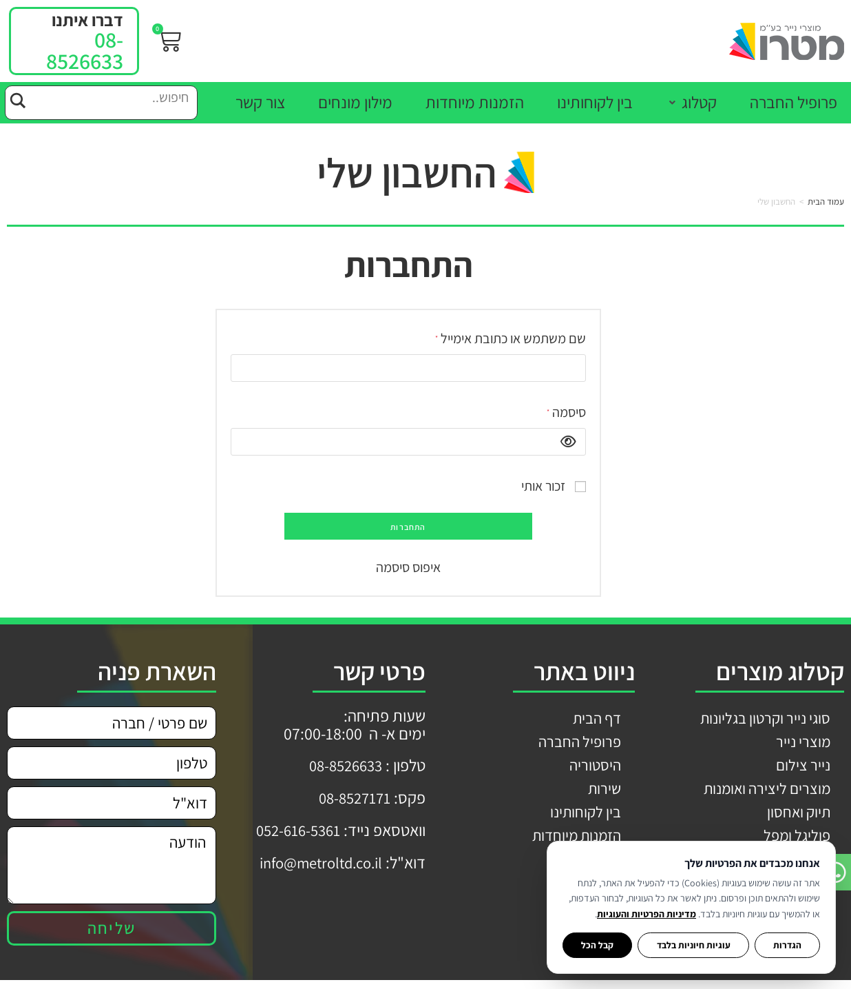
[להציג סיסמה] (564, 441)
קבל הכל (597, 945)
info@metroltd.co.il (315, 860)
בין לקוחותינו (583, 818)
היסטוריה (594, 768)
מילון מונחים (584, 868)
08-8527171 (351, 797)
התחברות (407, 527)
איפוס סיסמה (408, 567)
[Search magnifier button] (17, 98)
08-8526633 (84, 50)
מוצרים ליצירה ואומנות (762, 793)
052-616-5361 (294, 828)
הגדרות (787, 945)
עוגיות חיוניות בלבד (694, 945)
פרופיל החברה (577, 744)
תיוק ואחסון (796, 818)
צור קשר (596, 892)
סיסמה (565, 410)
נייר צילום (802, 768)
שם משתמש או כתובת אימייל (509, 336)
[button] (691, 102)
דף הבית (594, 719)
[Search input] (113, 98)
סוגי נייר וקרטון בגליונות (760, 719)
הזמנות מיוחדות (572, 843)
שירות (603, 793)
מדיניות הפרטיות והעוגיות (646, 914)
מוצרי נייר (801, 744)
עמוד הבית (826, 201)
